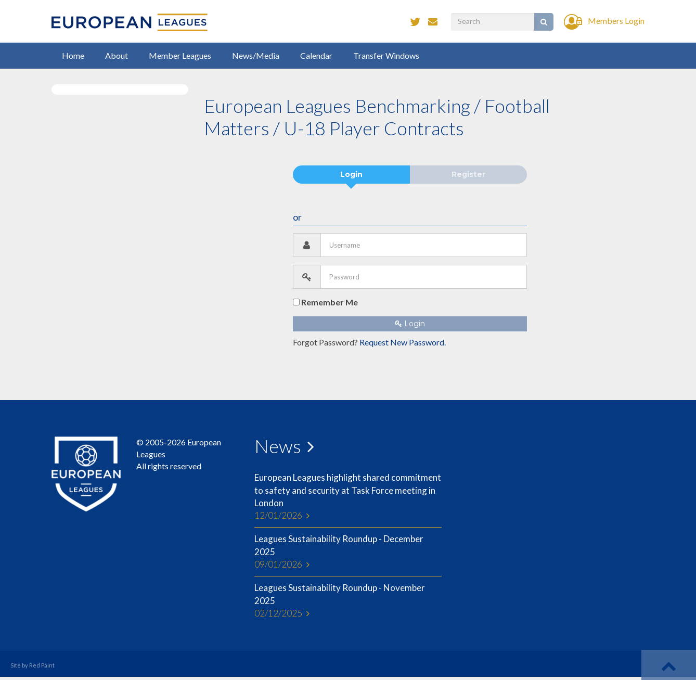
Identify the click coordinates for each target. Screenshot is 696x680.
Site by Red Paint (32, 665)
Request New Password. (402, 342)
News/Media (255, 55)
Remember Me (325, 302)
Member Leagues (180, 55)
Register (468, 174)
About (116, 55)
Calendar (316, 55)
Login (351, 174)
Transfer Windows (386, 55)
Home (73, 55)
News (277, 445)
